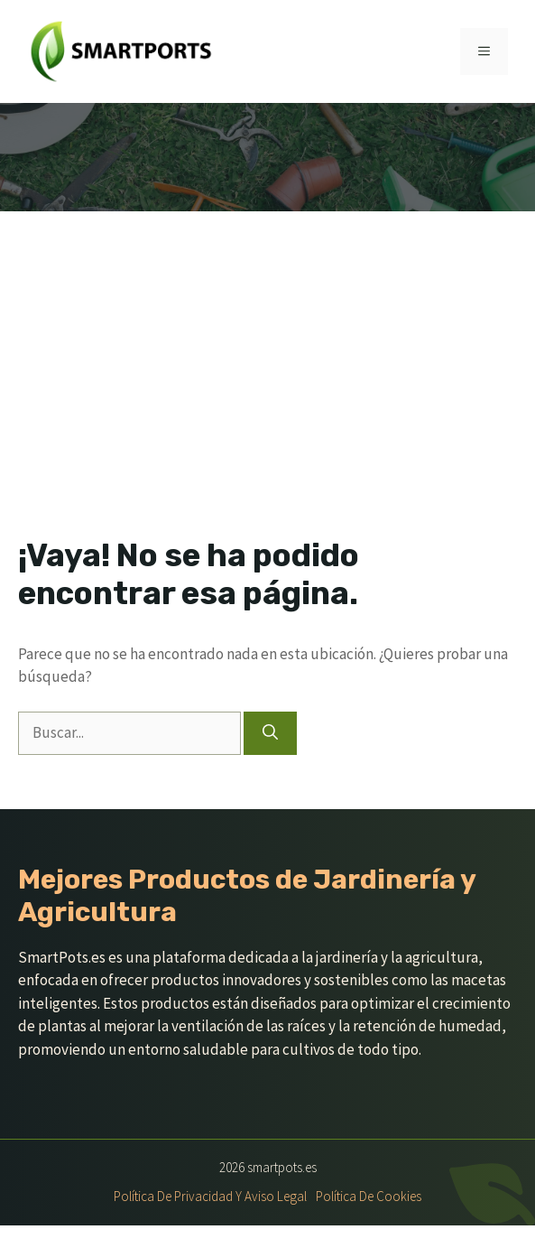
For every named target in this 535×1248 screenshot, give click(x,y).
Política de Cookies (368, 1196)
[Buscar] (270, 733)
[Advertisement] (267, 346)
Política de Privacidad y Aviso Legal (210, 1196)
